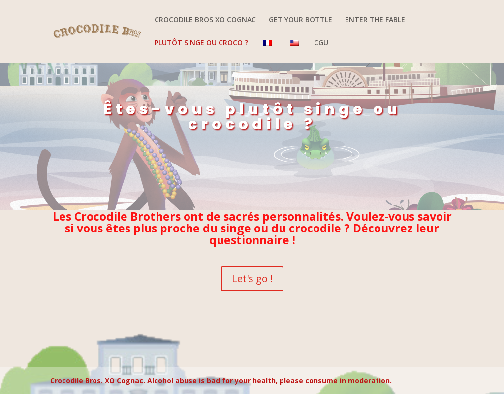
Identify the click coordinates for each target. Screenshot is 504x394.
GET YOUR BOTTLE (300, 20)
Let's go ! (252, 278)
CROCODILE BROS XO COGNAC (205, 20)
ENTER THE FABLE (375, 20)
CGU (321, 43)
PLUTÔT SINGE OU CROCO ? (201, 43)
